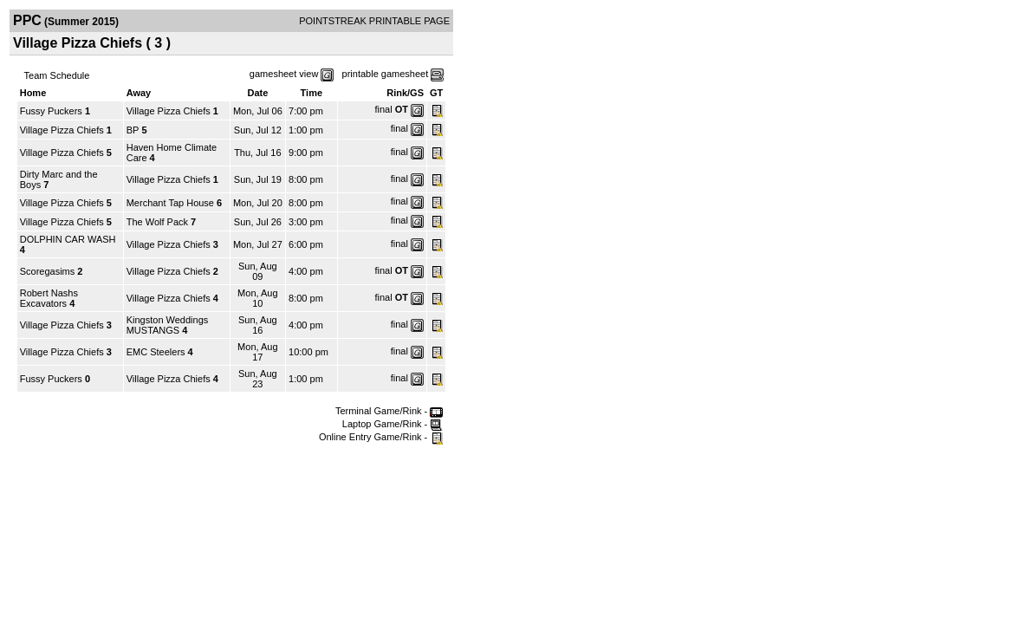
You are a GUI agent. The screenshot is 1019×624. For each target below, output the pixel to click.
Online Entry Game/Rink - (381, 437)
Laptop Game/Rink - (393, 424)
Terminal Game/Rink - (389, 411)
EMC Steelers (156, 352)
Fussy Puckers (51, 111)
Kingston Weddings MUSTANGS (168, 325)
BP (133, 130)
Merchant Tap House (170, 203)
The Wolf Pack (159, 222)
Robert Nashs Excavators (49, 298)
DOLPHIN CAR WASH (68, 239)
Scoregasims (47, 271)
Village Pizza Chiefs (169, 111)
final (383, 109)
